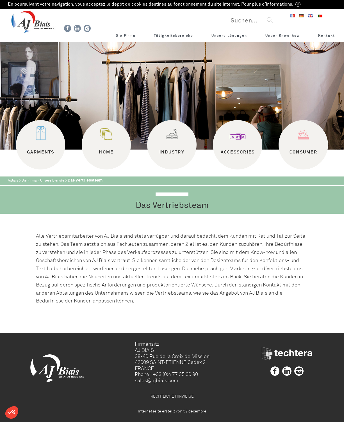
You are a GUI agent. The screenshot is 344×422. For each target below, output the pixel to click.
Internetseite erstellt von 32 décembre (172, 411)
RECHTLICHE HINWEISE (172, 396)
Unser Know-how (282, 35)
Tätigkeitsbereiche (173, 35)
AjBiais (13, 180)
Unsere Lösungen (229, 35)
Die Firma (126, 35)
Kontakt (326, 35)
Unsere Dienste (52, 180)
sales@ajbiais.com (156, 380)
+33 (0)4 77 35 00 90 (175, 374)
